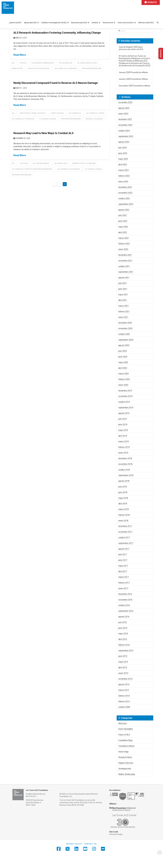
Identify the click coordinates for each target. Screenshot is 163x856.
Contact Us (90, 844)
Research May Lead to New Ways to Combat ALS (43, 133)
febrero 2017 (124, 582)
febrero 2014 (124, 696)
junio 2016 (122, 628)
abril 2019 (122, 436)
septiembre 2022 (125, 204)
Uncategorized (124, 768)
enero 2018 (123, 520)
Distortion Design (115, 834)
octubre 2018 (124, 470)
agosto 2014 (123, 684)
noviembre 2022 (125, 193)
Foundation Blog (125, 740)
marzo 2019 (123, 441)
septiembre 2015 (125, 650)
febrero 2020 (124, 379)
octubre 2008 (124, 707)
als (13, 63)
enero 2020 (123, 385)
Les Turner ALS (75, 113)
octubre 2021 (124, 266)
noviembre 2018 (125, 464)
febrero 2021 (124, 311)
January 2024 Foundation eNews (133, 72)
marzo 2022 (123, 238)
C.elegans (24, 163)
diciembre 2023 (125, 119)
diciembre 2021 (125, 255)
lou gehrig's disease (47, 119)
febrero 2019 (124, 447)
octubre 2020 (124, 334)
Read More (19, 54)
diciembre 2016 (125, 594)
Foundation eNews (126, 746)
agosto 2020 (123, 345)
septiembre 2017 (125, 543)
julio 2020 (122, 351)
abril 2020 (122, 368)
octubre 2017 (124, 537)
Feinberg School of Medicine (84, 163)
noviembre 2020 (125, 328)
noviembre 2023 (125, 125)
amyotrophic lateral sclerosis (33, 113)
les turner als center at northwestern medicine (32, 169)
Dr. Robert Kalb (60, 163)
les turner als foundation (65, 68)
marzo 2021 (123, 306)
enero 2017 (123, 588)
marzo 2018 (123, 509)
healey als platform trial (39, 68)
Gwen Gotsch (17, 68)
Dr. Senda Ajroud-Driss (87, 63)
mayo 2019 (123, 430)
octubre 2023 (124, 130)
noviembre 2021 (125, 260)
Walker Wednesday (126, 774)
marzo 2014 (123, 690)
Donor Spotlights (125, 729)
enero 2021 (123, 317)
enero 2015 (123, 673)
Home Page (123, 751)
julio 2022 (122, 215)
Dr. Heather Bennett (41, 163)
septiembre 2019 (125, 407)
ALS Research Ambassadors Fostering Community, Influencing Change (57, 32)
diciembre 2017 (125, 526)
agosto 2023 (123, 142)
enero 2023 (123, 181)
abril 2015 (122, 667)
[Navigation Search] (158, 21)
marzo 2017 (123, 577)
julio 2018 (122, 486)
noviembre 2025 (125, 102)
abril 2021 (122, 300)
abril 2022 (122, 232)
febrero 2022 (124, 243)
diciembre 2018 (125, 458)
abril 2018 (122, 503)
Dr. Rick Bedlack (65, 63)
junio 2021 (122, 289)
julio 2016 (122, 622)
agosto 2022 (123, 210)
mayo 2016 (123, 633)
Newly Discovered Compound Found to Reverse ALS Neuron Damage (55, 82)
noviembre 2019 (125, 396)
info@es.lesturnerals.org (35, 794)
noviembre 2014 (125, 679)
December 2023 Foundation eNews (134, 85)
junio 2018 (122, 492)
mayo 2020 (123, 362)
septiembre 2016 (125, 611)
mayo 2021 (123, 294)
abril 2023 (122, 164)
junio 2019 (122, 424)
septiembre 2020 (125, 340)
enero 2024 (123, 113)
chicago (23, 63)
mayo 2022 (123, 227)
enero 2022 (123, 249)
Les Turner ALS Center (95, 113)
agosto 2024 (123, 108)
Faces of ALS (124, 734)
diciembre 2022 (125, 187)
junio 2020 (122, 356)
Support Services (125, 763)
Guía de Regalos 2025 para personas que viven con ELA (131, 48)
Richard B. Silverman (94, 119)
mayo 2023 (123, 159)
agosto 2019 (123, 413)
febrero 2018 (124, 515)
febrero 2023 (124, 176)
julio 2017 (122, 554)
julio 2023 (122, 147)
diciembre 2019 (125, 390)
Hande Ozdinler (57, 113)
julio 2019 (122, 419)
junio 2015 (122, 656)
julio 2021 (122, 283)
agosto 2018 (123, 481)
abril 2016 (122, 639)
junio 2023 (122, 153)
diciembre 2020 (125, 323)
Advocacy (122, 723)
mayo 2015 (123, 662)
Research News (125, 757)
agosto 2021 (123, 277)
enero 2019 (123, 453)
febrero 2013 (124, 701)
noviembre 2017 (125, 532)
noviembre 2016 (125, 600)
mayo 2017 (123, 566)
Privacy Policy (74, 844)
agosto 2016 (123, 616)
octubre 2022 (124, 198)
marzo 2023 (123, 170)
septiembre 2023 (125, 136)
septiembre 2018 (125, 475)
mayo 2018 (123, 498)
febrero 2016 (124, 645)
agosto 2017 (123, 549)
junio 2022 (122, 221)
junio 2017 (122, 560)
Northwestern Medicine (91, 68)
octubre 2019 (124, 402)
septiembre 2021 (125, 272)
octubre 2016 (124, 605)
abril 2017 (122, 571)
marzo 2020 (123, 373)
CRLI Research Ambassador (42, 63)
